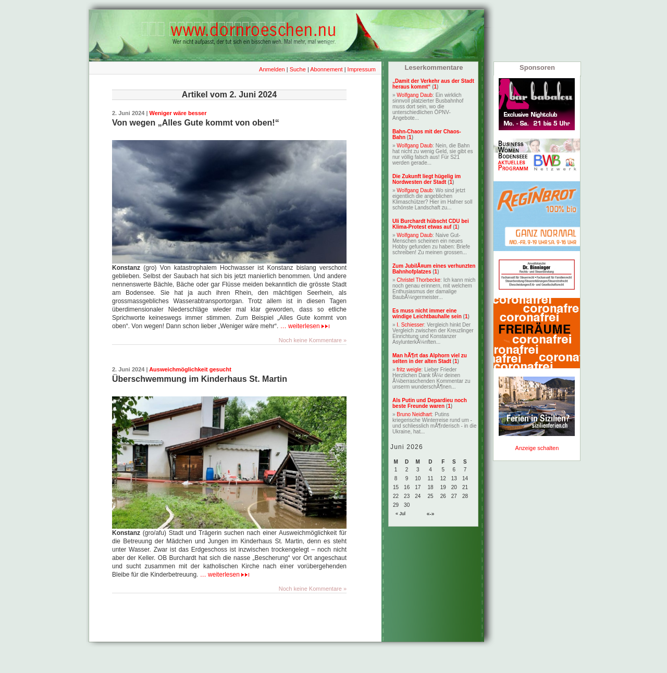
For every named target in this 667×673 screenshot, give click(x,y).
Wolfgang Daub (415, 95)
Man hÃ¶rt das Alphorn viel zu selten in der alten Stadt (429, 358)
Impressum (362, 69)
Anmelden (272, 69)
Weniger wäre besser (178, 113)
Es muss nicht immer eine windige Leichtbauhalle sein (427, 313)
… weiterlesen (304, 326)
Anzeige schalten (537, 448)
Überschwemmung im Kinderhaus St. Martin (199, 379)
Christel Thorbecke (418, 280)
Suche (298, 69)
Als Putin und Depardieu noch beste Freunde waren (429, 403)
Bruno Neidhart (414, 414)
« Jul (400, 513)
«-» (430, 514)
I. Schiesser (410, 325)
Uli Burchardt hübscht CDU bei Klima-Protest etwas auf (430, 224)
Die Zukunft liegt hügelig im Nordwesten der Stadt (426, 179)
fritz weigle (409, 369)
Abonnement (326, 69)
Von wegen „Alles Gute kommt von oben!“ (195, 122)
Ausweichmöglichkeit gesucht (190, 369)
